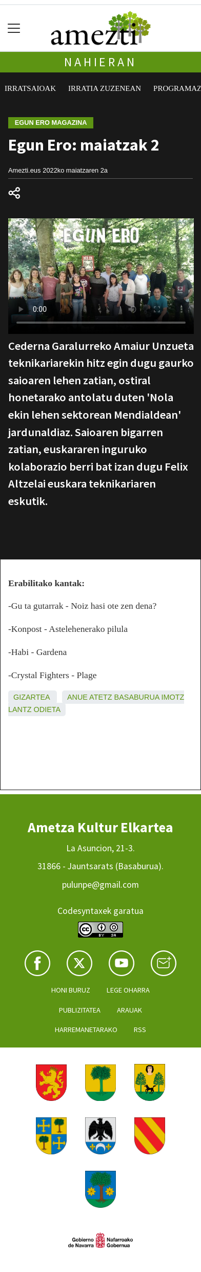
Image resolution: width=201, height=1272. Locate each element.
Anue (77, 697)
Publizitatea (79, 1010)
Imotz (173, 697)
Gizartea (31, 697)
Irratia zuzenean (104, 88)
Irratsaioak (30, 88)
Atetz (100, 697)
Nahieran (100, 62)
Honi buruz (70, 990)
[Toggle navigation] (14, 28)
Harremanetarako (86, 1029)
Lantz (20, 709)
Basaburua (136, 697)
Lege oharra (128, 990)
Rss (140, 1029)
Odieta (47, 709)
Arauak (129, 1010)
